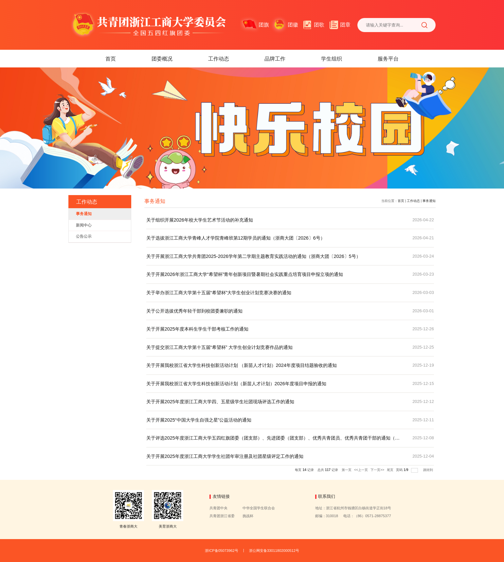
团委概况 (162, 59)
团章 (345, 24)
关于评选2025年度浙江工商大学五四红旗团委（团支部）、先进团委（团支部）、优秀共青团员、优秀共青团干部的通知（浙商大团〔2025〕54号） (273, 441)
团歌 (319, 24)
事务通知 (429, 201)
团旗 (264, 24)
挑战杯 (248, 516)
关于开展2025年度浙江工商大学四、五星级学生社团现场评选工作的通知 (220, 401)
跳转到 (428, 470)
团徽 (293, 24)
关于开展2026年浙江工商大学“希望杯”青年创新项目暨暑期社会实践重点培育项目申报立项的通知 (244, 274)
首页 (110, 59)
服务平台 (388, 59)
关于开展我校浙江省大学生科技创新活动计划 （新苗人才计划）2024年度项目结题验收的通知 (241, 365)
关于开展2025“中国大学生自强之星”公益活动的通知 (199, 420)
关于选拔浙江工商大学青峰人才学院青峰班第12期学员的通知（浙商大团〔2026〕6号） (235, 238)
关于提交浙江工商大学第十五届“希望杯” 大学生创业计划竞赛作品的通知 (219, 347)
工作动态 (218, 59)
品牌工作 (274, 59)
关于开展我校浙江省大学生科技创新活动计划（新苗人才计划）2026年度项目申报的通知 (236, 383)
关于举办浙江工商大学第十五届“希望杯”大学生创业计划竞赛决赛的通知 (219, 292)
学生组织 (331, 59)
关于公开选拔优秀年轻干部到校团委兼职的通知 (194, 311)
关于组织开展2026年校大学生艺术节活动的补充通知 (199, 220)
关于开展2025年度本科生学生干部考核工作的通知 (197, 329)
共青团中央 (218, 508)
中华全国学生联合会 (259, 508)
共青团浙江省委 (222, 516)
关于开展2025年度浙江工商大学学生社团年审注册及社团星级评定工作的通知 (224, 456)
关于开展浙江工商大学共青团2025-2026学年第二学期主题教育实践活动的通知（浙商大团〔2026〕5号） (253, 256)
